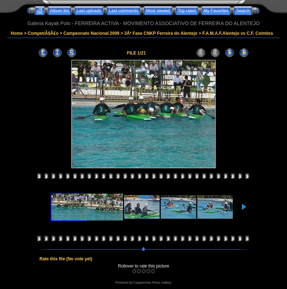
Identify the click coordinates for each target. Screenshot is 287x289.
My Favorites (216, 10)
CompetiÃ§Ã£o (43, 33)
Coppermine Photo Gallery (152, 282)
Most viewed (158, 10)
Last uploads (89, 10)
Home (17, 33)
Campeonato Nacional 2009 (91, 33)
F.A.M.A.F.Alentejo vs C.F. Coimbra (237, 33)
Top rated (187, 10)
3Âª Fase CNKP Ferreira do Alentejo (160, 33)
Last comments (123, 10)
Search (243, 10)
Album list (59, 10)
